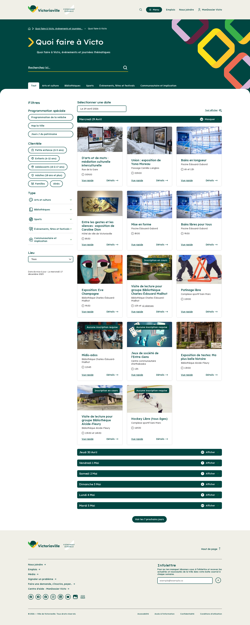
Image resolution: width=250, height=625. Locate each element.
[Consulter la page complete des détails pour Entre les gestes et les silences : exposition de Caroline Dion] (100, 231)
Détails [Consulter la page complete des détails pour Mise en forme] (162, 244)
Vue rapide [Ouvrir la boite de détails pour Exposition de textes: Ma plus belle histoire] (187, 374)
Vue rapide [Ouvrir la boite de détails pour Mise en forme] (137, 244)
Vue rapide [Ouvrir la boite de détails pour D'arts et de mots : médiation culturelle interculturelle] (87, 180)
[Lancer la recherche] (125, 67)
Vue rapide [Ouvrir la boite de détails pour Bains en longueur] (187, 180)
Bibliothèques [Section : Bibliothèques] (72, 85)
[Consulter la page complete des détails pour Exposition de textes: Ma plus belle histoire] (199, 362)
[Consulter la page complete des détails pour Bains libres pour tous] (199, 230)
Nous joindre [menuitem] (186, 9)
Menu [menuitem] (154, 9)
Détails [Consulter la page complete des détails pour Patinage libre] (211, 311)
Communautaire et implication (50, 240)
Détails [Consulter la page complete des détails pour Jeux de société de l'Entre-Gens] (162, 374)
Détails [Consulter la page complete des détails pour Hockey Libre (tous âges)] (162, 439)
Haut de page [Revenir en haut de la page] (211, 549)
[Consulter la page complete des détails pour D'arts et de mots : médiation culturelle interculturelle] (100, 167)
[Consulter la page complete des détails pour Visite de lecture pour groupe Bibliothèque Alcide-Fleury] (100, 426)
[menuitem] (51, 10)
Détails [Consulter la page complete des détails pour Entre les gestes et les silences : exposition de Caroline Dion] (112, 244)
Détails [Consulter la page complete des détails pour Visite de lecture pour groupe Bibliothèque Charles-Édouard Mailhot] (162, 311)
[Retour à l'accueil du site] (30, 28)
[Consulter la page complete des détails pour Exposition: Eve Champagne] (100, 299)
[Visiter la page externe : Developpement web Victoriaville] (83, 597)
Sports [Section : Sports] (90, 85)
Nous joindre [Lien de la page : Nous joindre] (37, 564)
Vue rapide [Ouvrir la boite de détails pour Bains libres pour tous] (187, 244)
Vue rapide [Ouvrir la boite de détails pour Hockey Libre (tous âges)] (137, 439)
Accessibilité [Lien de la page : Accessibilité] (143, 614)
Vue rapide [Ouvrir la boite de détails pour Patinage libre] (187, 311)
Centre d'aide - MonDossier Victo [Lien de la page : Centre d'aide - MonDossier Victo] (49, 588)
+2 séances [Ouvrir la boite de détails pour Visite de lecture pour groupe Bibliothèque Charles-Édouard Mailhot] (148, 305)
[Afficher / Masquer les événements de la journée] (212, 119)
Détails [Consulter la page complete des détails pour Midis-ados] (112, 374)
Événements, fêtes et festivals (50, 229)
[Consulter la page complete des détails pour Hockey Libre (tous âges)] (149, 424)
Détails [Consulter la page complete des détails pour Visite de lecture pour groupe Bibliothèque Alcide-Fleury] (112, 439)
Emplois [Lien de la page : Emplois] (34, 569)
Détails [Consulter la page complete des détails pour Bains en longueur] (211, 180)
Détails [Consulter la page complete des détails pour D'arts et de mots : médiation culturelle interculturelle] (112, 180)
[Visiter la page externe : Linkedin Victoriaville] (60, 597)
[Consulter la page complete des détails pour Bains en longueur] (199, 166)
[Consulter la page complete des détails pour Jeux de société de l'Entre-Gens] (149, 362)
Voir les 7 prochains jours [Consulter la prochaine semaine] (149, 519)
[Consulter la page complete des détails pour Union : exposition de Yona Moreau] (149, 168)
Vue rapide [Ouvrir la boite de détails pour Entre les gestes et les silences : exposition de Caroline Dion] (87, 244)
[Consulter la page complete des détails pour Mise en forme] (149, 230)
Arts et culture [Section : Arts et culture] (50, 85)
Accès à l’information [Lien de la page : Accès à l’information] (164, 614)
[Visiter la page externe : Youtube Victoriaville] (68, 597)
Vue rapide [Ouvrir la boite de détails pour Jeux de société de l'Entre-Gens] (137, 374)
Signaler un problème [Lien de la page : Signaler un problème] (42, 579)
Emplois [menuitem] (170, 9)
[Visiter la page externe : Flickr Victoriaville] (75, 597)
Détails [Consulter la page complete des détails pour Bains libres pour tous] (211, 244)
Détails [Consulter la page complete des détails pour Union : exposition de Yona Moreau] (162, 180)
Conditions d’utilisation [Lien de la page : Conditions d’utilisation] (211, 614)
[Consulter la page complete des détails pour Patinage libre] (199, 296)
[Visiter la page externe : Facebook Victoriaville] (31, 597)
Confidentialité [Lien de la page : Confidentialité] (187, 614)
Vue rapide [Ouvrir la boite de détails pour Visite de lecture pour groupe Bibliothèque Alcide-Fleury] (87, 439)
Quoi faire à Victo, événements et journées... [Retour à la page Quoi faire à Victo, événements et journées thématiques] (58, 28)
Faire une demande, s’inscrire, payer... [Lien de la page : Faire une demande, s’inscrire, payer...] (52, 584)
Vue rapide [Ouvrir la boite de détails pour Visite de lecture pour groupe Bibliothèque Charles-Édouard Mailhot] (137, 311)
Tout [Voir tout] (33, 85)
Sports (50, 219)
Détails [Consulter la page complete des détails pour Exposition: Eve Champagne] (112, 311)
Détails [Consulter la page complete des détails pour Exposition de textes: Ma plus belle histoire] (211, 374)
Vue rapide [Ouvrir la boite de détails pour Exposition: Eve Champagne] (87, 311)
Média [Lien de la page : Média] (33, 574)
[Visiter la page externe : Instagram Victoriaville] (53, 597)
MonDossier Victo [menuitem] (210, 9)
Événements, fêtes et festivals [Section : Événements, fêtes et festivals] (117, 85)
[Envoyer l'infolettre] (218, 580)
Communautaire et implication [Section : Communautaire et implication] (158, 85)
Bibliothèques (50, 210)
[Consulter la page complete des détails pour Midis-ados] (100, 362)
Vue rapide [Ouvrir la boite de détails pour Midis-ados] (87, 374)
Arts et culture (50, 200)
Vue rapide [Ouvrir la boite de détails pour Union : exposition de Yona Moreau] (137, 180)
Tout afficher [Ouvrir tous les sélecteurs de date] (213, 110)
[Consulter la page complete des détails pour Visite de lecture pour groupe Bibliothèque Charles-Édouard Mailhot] (149, 297)
